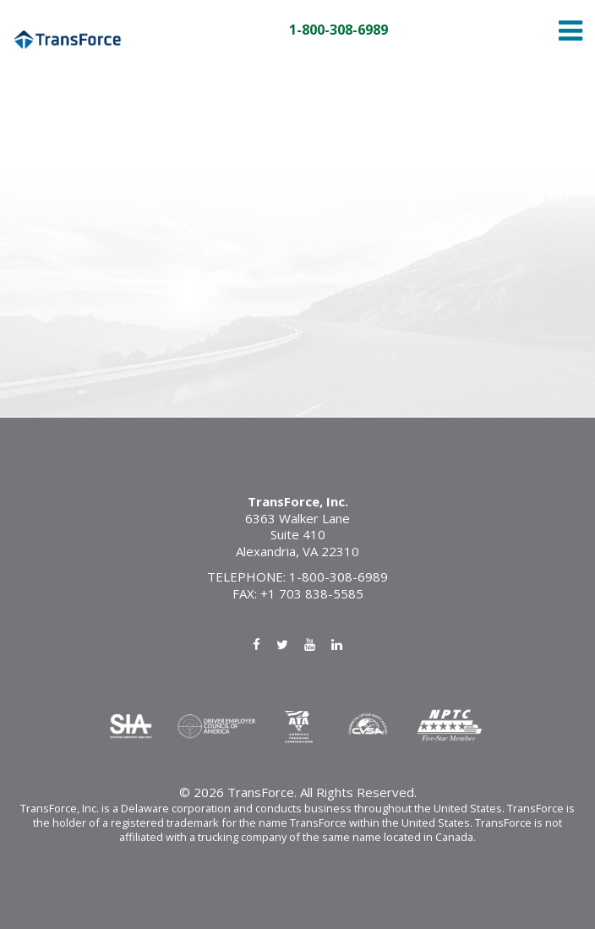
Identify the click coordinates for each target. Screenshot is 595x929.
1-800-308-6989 (338, 30)
